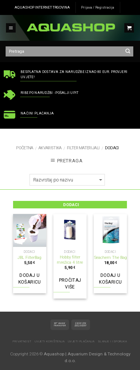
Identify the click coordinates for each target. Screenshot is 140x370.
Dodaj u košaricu (29, 279)
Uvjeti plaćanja (81, 341)
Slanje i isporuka (112, 341)
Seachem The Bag (110, 257)
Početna (24, 148)
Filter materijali (83, 148)
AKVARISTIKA (49, 148)
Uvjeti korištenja (50, 341)
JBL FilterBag (29, 257)
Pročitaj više (70, 284)
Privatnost (22, 341)
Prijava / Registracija (97, 7)
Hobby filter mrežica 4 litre (70, 260)
